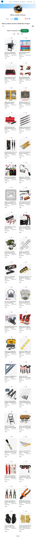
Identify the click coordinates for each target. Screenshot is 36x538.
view (6, 58)
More (18, 536)
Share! (16, 18)
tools (14, 33)
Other (18, 33)
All (22, 33)
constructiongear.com (26, 528)
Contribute (24, 30)
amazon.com (13, 55)
